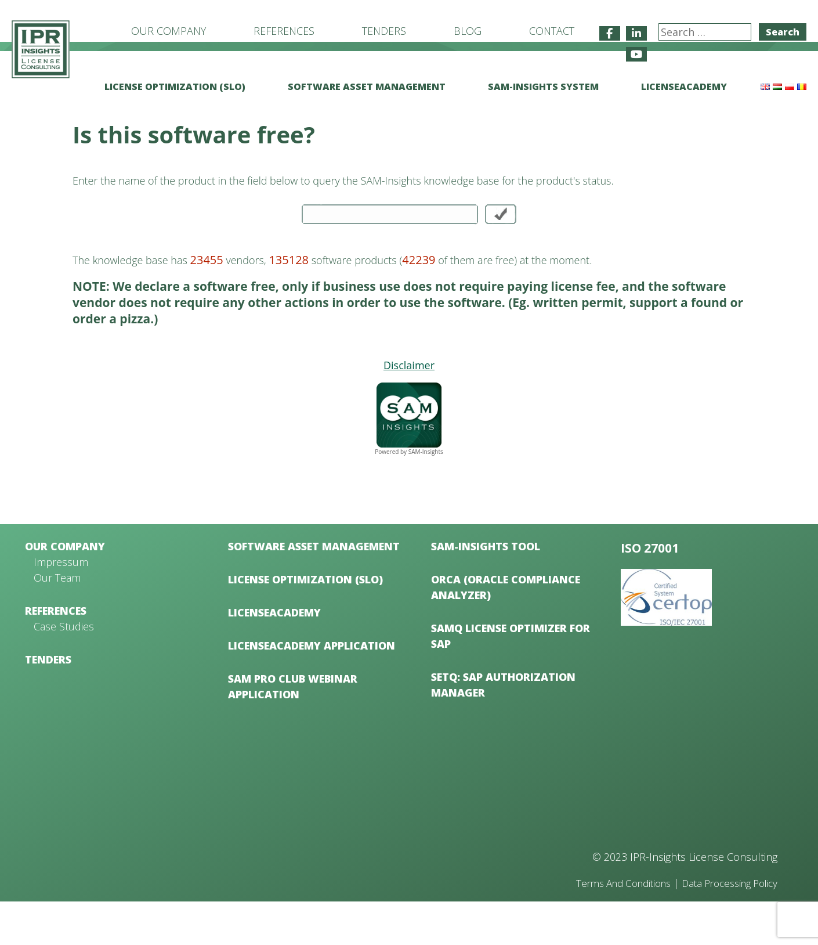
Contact (551, 31)
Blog (468, 31)
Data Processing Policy (724, 926)
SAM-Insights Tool (485, 590)
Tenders (384, 31)
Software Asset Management (367, 86)
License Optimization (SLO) (174, 86)
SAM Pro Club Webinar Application (292, 730)
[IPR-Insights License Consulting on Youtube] (636, 54)
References (284, 31)
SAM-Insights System (543, 86)
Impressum (61, 605)
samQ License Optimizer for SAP (510, 679)
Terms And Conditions (607, 926)
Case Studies (64, 670)
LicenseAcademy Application (311, 689)
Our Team (57, 621)
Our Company (168, 31)
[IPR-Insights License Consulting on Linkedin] (636, 33)
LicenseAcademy (684, 86)
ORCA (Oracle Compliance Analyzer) (505, 630)
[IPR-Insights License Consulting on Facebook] (609, 33)
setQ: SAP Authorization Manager (503, 728)
